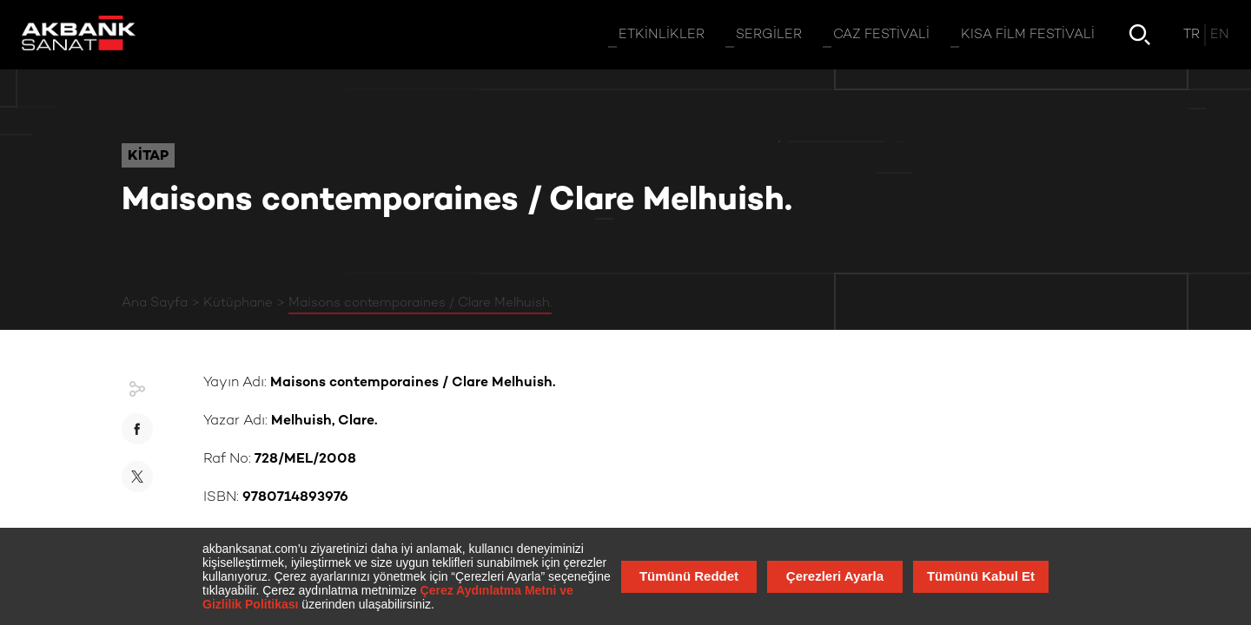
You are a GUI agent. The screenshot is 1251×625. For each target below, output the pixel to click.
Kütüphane (238, 303)
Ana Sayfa (155, 303)
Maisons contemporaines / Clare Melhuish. (420, 303)
